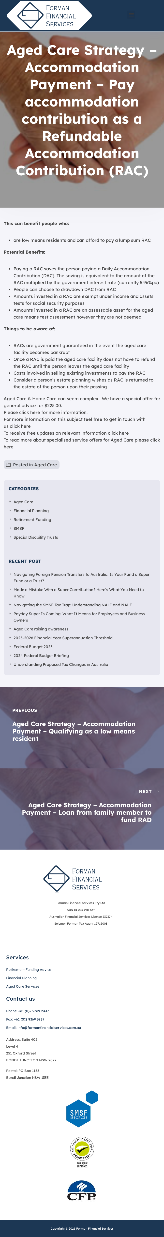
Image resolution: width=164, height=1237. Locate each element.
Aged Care (45, 465)
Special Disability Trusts (36, 537)
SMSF (19, 528)
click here (20, 426)
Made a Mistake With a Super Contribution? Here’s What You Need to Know (79, 592)
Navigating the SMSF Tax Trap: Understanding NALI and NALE (73, 604)
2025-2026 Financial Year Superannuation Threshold (63, 637)
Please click (16, 412)
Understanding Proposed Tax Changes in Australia (61, 664)
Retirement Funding (32, 519)
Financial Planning (31, 510)
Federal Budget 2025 (33, 646)
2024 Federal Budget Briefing (41, 655)
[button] (131, 15)
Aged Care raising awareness (41, 628)
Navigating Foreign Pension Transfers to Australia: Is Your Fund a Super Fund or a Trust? (81, 577)
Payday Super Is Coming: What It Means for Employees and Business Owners (79, 617)
